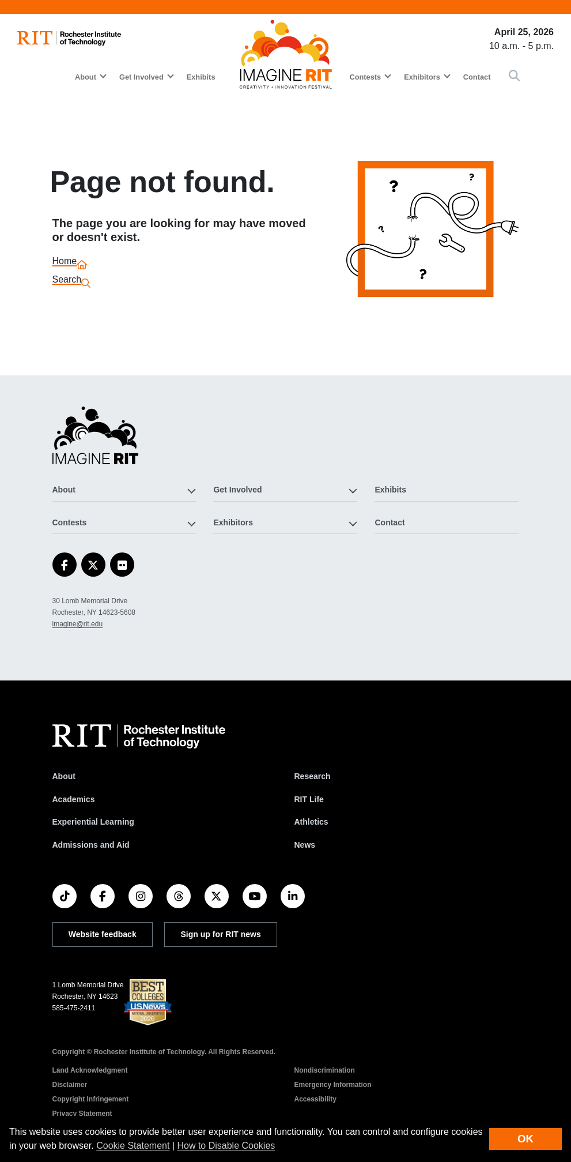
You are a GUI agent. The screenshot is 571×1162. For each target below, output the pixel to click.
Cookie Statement (132, 1145)
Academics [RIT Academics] (73, 799)
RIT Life (309, 799)
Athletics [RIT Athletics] (311, 821)
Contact (477, 77)
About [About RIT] (63, 776)
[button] (514, 76)
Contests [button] (365, 77)
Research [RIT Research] (312, 776)
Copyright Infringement (90, 1099)
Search (67, 281)
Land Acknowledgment (90, 1070)
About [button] (85, 77)
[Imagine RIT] (95, 440)
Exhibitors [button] (422, 77)
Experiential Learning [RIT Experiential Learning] (93, 821)
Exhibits (201, 77)
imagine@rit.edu (77, 624)
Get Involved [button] (141, 77)
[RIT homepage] (69, 38)
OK (525, 1139)
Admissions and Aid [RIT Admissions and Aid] (91, 844)
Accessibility (315, 1099)
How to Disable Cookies (226, 1145)
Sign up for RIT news (221, 934)
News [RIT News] (305, 844)
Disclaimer (70, 1085)
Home (64, 262)
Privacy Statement (82, 1114)
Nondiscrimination (324, 1070)
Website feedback (103, 934)
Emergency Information (333, 1085)
